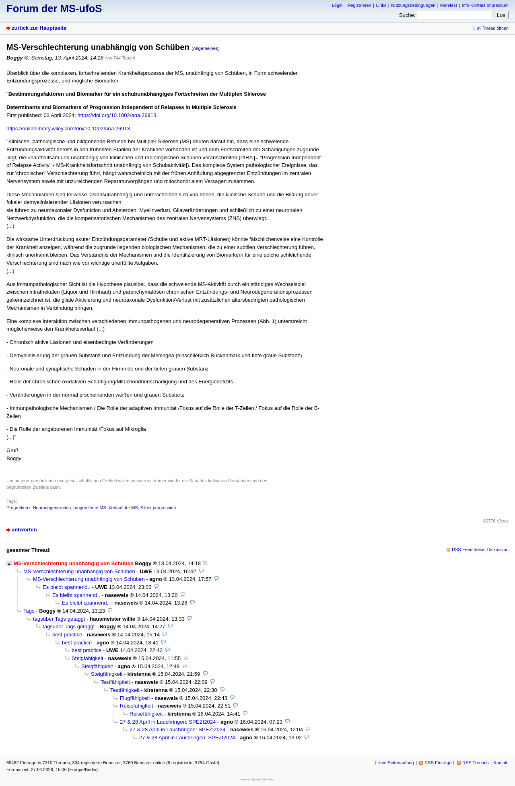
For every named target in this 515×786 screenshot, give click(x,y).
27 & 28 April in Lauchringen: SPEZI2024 (168, 722)
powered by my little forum (258, 779)
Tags (29, 611)
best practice (67, 635)
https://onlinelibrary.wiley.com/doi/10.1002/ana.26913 (68, 129)
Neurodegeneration (52, 507)
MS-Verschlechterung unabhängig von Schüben (79, 571)
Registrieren (359, 5)
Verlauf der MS (123, 507)
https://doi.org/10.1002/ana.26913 (116, 115)
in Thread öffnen (493, 28)
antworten (24, 530)
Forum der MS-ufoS (54, 8)
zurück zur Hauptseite (39, 28)
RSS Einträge (437, 762)
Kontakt (501, 762)
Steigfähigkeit (87, 658)
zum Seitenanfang (396, 762)
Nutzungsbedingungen (413, 5)
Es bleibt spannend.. (67, 587)
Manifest (448, 5)
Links (381, 5)
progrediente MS (89, 507)
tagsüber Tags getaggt (59, 619)
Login (337, 5)
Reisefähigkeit (136, 706)
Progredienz (18, 507)
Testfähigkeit (115, 682)
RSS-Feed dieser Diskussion (480, 549)
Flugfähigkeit (135, 698)
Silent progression (158, 507)
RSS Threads (475, 762)
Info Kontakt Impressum (485, 5)
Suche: (407, 15)
